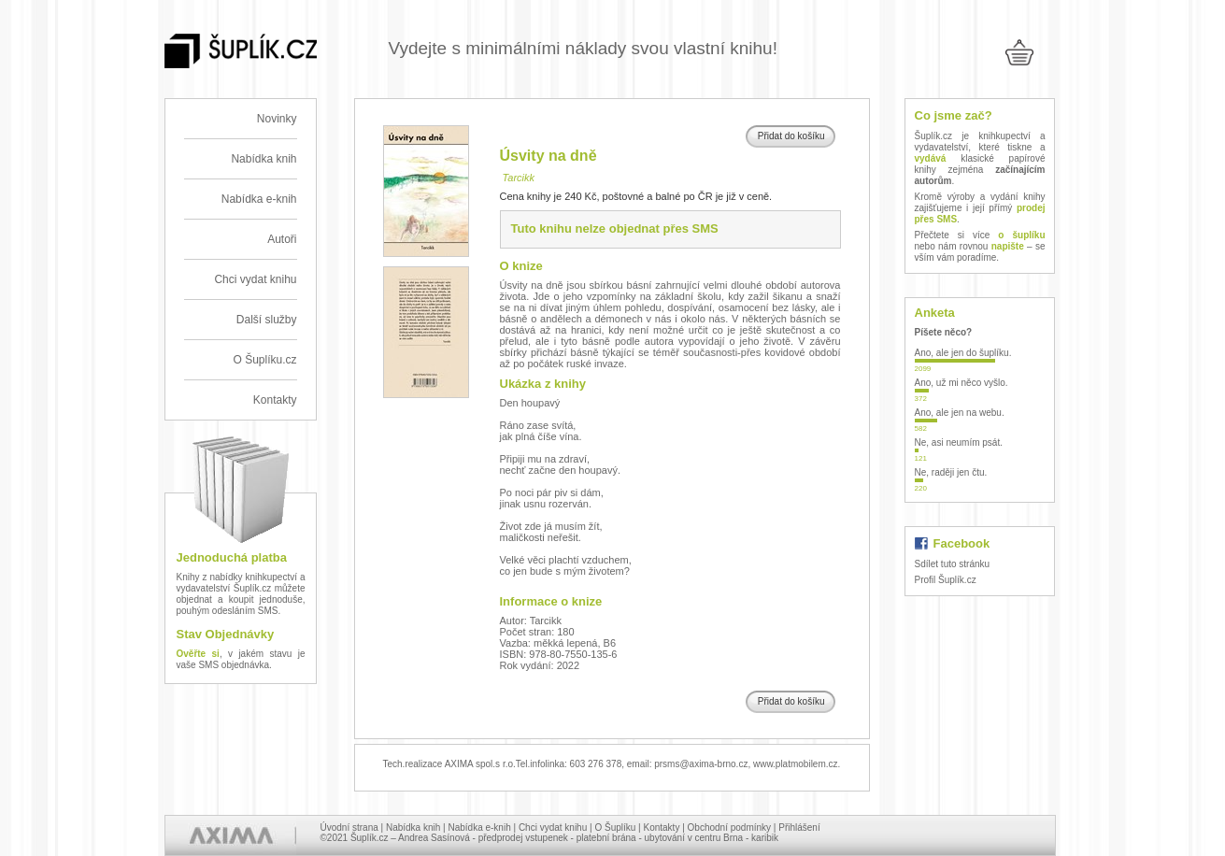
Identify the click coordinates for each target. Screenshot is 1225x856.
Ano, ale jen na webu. (959, 412)
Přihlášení (798, 827)
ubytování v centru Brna (694, 838)
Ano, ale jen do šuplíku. (963, 353)
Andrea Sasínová (434, 838)
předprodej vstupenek (523, 838)
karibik (764, 838)
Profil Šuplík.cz (945, 580)
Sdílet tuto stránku (952, 564)
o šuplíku (1021, 235)
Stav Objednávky (226, 634)
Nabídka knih (263, 158)
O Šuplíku (614, 827)
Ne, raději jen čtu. (951, 472)
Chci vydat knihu (255, 279)
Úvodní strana (349, 827)
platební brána (606, 838)
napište (1007, 246)
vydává (931, 158)
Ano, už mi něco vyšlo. (961, 383)
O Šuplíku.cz (264, 359)
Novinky (277, 118)
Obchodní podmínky (730, 827)
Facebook (961, 543)
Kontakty (275, 400)
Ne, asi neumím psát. (959, 442)
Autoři (281, 239)
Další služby (266, 319)
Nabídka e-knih (259, 199)
